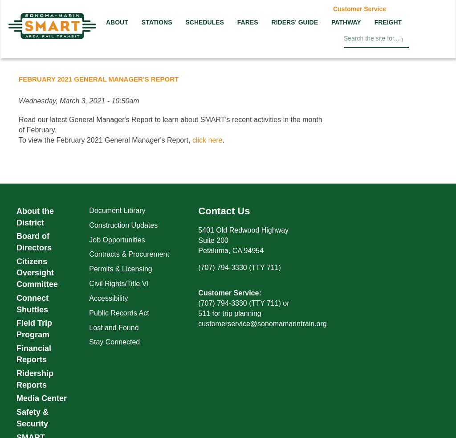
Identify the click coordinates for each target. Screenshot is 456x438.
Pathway (346, 22)
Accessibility (108, 298)
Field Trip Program (34, 329)
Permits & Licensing (120, 269)
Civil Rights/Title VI (119, 283)
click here (207, 140)
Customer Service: (229, 293)
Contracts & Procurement (129, 254)
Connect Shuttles (32, 304)
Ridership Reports (34, 379)
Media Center (41, 398)
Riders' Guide (295, 22)
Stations (157, 22)
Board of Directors (34, 242)
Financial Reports (33, 354)
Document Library (117, 210)
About (117, 22)
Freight (388, 22)
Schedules (204, 22)
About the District (35, 217)
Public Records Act (119, 313)
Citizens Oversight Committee (37, 273)
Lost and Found (113, 328)
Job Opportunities (117, 240)
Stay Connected (114, 342)
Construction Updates (123, 225)
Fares (247, 22)
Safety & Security (32, 418)
